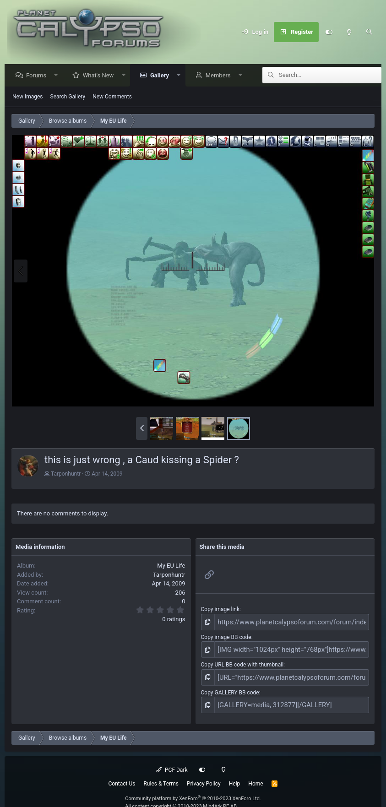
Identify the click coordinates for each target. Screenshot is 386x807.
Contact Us (122, 777)
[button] (58, 76)
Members (220, 75)
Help (234, 777)
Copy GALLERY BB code (230, 687)
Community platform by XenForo (193, 792)
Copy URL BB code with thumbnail (242, 661)
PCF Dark (171, 763)
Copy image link (220, 610)
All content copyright (181, 799)
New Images (27, 97)
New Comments (112, 97)
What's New (100, 75)
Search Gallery (68, 97)
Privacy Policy (204, 777)
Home (255, 777)
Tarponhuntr (66, 474)
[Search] (369, 32)
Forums (38, 75)
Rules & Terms (160, 777)
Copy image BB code (226, 636)
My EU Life (171, 566)
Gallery (161, 75)
